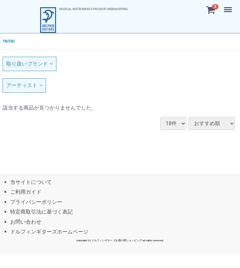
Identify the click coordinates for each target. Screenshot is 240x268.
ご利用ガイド (25, 192)
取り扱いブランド (29, 64)
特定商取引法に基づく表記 (41, 212)
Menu (228, 6)
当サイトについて (31, 182)
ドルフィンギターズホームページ (49, 231)
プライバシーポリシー (36, 202)
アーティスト (24, 85)
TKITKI (9, 41)
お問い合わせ (25, 221)
